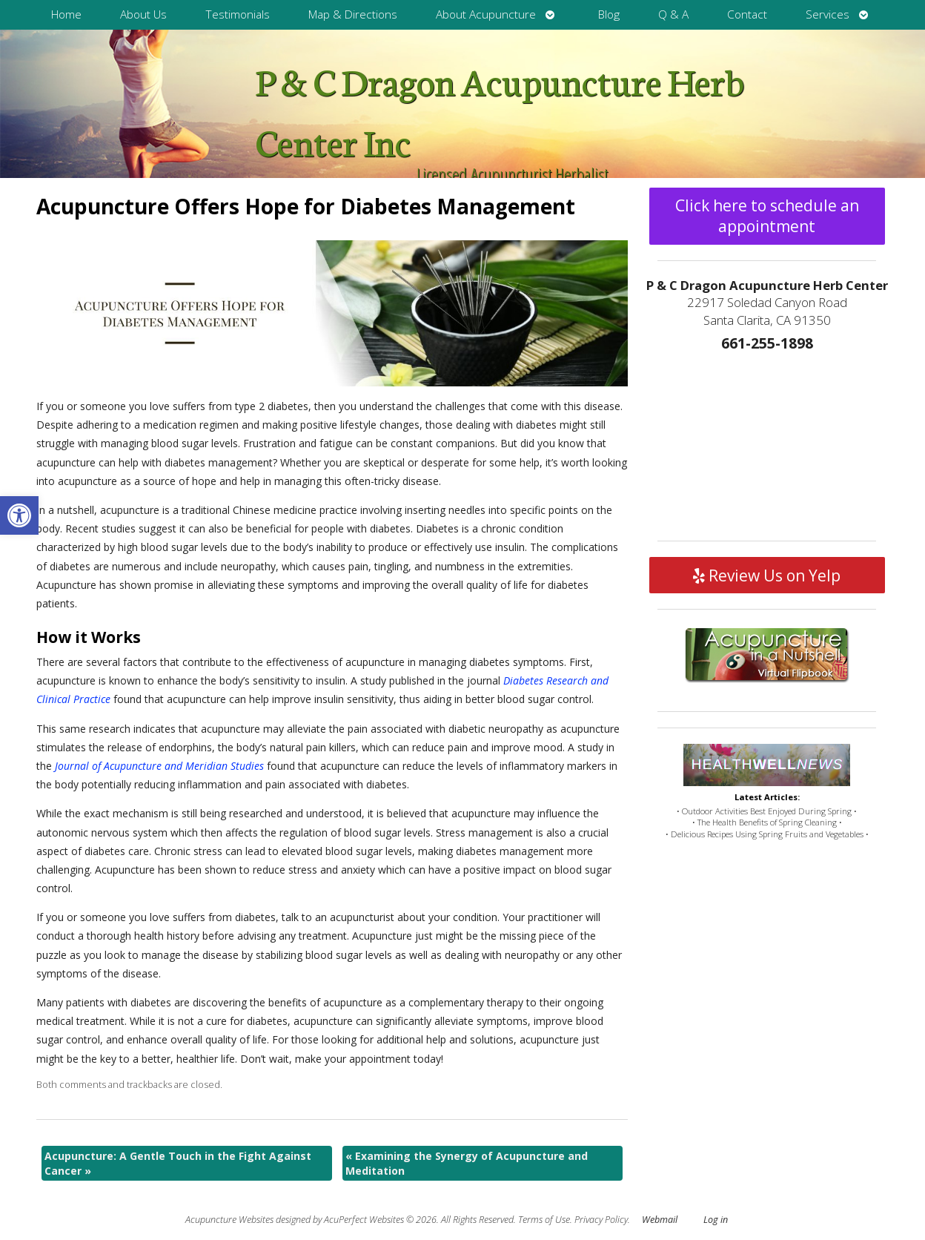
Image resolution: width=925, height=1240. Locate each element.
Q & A (673, 14)
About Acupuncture (486, 14)
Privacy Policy (601, 1219)
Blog (609, 14)
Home (66, 14)
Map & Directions (352, 14)
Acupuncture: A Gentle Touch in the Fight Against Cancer (177, 1163)
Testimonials (237, 14)
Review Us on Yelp (767, 575)
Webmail (659, 1219)
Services (827, 14)
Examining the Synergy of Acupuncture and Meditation (466, 1163)
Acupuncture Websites (229, 1219)
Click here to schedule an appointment (767, 216)
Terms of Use (544, 1219)
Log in (715, 1219)
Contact (747, 14)
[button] (19, 515)
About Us (143, 14)
